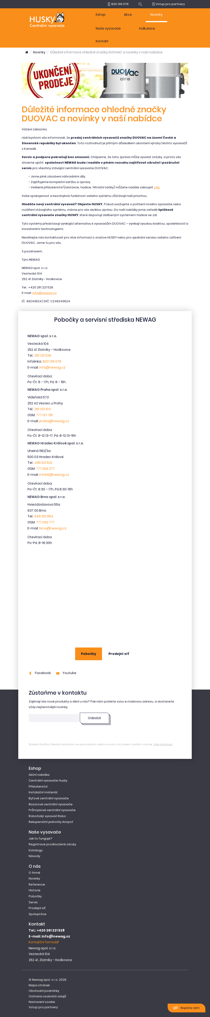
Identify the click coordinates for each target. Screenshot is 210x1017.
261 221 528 (42, 355)
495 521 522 (43, 462)
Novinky (156, 14)
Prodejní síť (118, 653)
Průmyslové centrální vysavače (52, 810)
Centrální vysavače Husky (48, 780)
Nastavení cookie (42, 1002)
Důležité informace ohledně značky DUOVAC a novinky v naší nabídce (106, 52)
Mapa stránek (39, 985)
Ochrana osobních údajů (47, 996)
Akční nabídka (39, 775)
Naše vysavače (108, 28)
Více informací (163, 744)
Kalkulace (147, 28)
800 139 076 (52, 361)
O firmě (34, 872)
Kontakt (102, 41)
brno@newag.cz (53, 528)
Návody (34, 856)
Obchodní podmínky (44, 991)
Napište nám (186, 1008)
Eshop (100, 14)
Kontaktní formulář (44, 942)
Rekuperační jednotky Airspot (51, 822)
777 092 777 (45, 522)
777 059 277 (45, 468)
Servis (33, 902)
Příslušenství (38, 786)
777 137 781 (44, 415)
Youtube (66, 673)
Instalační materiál (43, 792)
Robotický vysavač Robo (47, 816)
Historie (34, 890)
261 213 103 (42, 409)
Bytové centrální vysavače (49, 798)
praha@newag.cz (54, 421)
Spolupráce (37, 914)
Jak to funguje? (40, 838)
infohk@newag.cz (54, 474)
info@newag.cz (44, 293)
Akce (128, 14)
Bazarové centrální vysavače (51, 804)
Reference (37, 884)
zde (157, 187)
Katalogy (36, 850)
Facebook (40, 673)
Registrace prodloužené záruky (52, 844)
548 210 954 (43, 516)
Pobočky (88, 653)
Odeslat (94, 718)
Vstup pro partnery (43, 1007)
